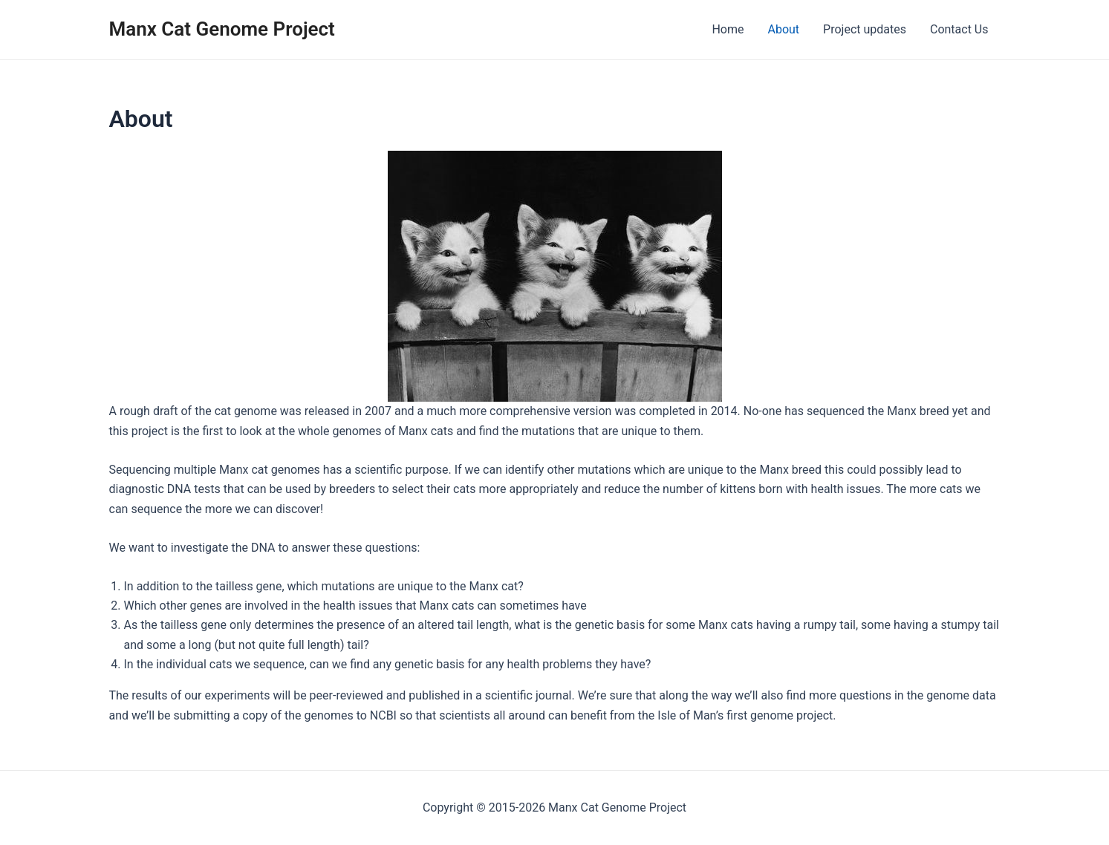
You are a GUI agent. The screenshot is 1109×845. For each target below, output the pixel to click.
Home (728, 29)
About (783, 29)
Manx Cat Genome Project (222, 29)
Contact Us (959, 29)
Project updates (864, 29)
